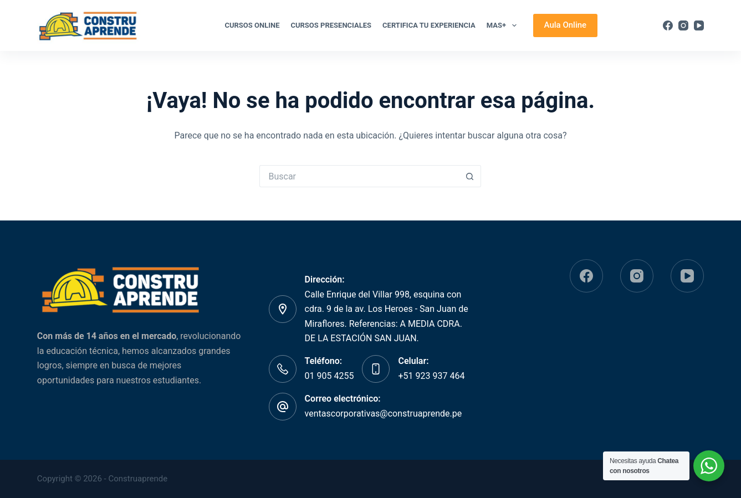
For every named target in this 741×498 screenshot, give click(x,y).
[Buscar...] (359, 176)
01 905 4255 (329, 376)
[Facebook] (668, 25)
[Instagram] (683, 25)
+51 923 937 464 (431, 376)
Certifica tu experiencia (429, 25)
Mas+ (504, 25)
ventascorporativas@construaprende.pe (383, 413)
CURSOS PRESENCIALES (330, 25)
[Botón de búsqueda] (470, 176)
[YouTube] (699, 25)
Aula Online (565, 25)
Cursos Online (251, 25)
